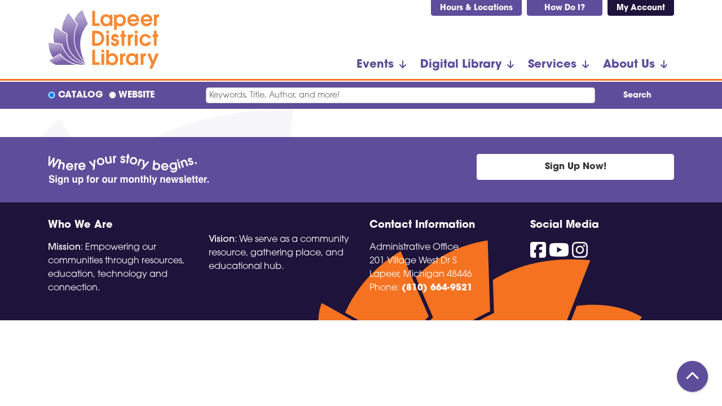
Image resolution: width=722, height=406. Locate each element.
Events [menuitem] (375, 64)
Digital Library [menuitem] (460, 64)
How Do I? (564, 8)
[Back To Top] (692, 376)
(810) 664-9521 (437, 288)
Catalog (80, 95)
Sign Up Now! (575, 166)
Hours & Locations (476, 8)
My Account (641, 8)
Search (637, 95)
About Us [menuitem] (629, 64)
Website (136, 95)
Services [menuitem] (552, 64)
